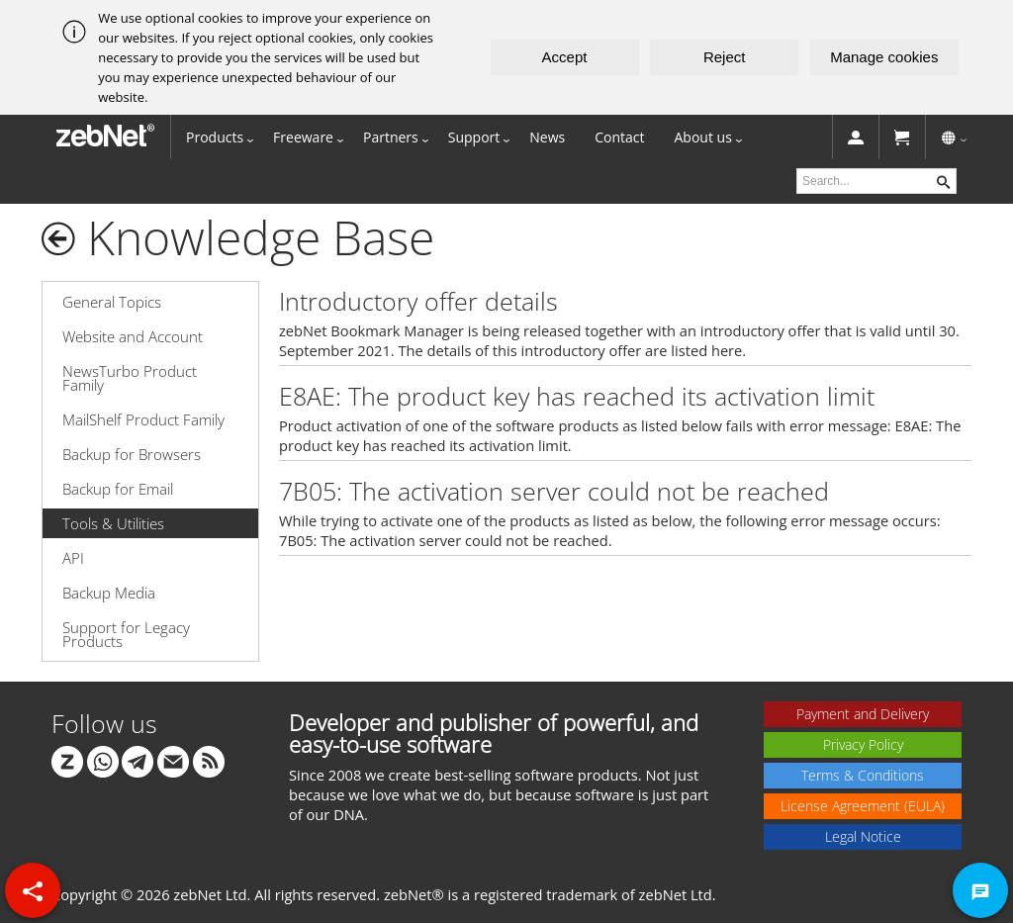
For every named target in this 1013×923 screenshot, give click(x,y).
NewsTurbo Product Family (129, 378)
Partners (390, 137)
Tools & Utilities (113, 523)
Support (474, 137)
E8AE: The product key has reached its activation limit (577, 396)
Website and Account (132, 336)
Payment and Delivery (862, 713)
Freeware (303, 137)
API (73, 558)
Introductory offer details (418, 301)
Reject (724, 56)
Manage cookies (884, 56)
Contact (619, 137)
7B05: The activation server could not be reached (554, 491)
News (547, 137)
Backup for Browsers (131, 454)
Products (214, 137)
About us (703, 137)
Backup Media (108, 592)
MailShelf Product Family (143, 419)
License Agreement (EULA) (863, 805)
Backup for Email (117, 489)
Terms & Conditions (862, 775)
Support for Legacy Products (126, 634)
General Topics (111, 302)
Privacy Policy (863, 744)
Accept (565, 56)
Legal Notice (863, 836)
